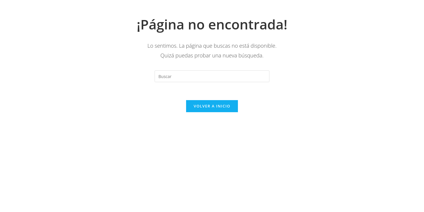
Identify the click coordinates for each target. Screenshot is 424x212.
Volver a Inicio (212, 106)
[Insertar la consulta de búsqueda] (212, 76)
